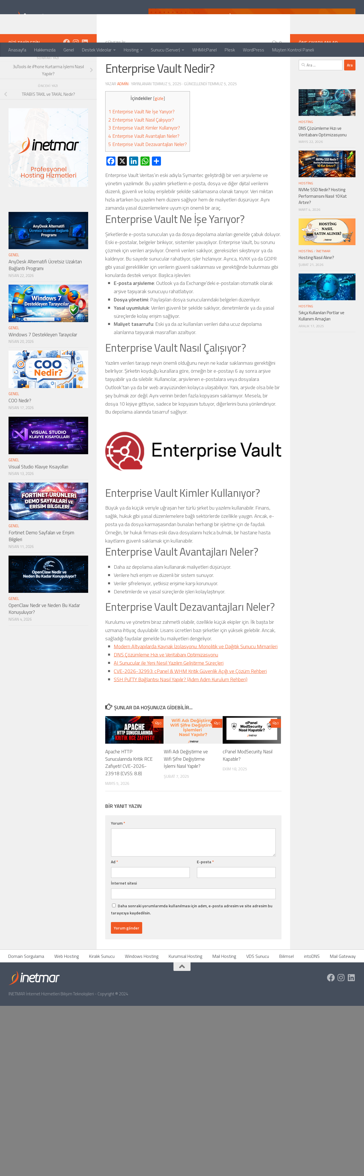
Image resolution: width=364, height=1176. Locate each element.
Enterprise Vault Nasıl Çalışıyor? (141, 142)
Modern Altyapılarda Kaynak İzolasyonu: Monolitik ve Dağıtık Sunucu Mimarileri (196, 669)
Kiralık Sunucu (102, 978)
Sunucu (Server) (165, 49)
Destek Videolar (96, 49)
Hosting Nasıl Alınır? (316, 280)
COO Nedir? (20, 423)
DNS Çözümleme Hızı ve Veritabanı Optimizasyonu (166, 677)
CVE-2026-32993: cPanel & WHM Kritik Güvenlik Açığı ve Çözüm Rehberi (190, 694)
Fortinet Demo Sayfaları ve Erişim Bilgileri (41, 559)
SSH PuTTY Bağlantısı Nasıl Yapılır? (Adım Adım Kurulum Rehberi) (180, 702)
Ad (114, 884)
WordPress (253, 49)
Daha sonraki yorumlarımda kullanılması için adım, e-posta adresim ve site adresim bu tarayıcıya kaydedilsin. (191, 932)
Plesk (230, 49)
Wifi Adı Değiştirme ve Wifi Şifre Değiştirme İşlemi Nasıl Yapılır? (186, 782)
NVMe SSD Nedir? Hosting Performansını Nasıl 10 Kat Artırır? (323, 218)
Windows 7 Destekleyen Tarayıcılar (43, 357)
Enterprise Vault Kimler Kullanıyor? (144, 150)
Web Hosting (66, 978)
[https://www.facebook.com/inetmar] (66, 65)
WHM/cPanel (204, 49)
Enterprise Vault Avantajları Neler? (143, 158)
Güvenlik (115, 65)
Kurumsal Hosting (185, 978)
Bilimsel (286, 978)
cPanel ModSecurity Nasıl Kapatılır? (247, 778)
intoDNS (312, 978)
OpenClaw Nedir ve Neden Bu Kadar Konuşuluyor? (44, 631)
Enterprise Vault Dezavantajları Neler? (147, 167)
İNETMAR (323, 273)
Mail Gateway (343, 978)
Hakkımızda (44, 49)
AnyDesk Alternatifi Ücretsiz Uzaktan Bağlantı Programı (45, 288)
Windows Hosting (141, 978)
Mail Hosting (224, 978)
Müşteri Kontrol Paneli (293, 49)
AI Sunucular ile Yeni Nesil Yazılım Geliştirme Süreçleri (169, 685)
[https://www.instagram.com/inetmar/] (75, 65)
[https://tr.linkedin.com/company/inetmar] (84, 65)
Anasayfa (17, 49)
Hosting (131, 49)
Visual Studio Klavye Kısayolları (38, 489)
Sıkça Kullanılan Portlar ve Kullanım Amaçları (321, 338)
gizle (159, 121)
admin (123, 106)
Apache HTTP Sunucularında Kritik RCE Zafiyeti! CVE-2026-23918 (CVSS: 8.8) (129, 785)
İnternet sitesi (124, 906)
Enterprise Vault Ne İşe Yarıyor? (141, 134)
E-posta (205, 884)
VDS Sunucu (257, 978)
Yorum (118, 846)
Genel (68, 49)
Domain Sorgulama (26, 978)
